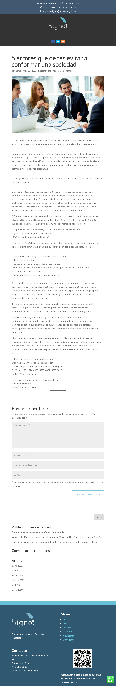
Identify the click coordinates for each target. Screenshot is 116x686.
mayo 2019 (17, 589)
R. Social (67, 631)
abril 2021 (17, 585)
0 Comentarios (65, 70)
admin (18, 70)
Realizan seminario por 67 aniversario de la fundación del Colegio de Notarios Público (54, 542)
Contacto (68, 639)
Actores (67, 627)
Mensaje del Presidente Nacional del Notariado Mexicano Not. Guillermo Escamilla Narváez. (57, 537)
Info (65, 623)
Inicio (66, 619)
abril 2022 (17, 570)
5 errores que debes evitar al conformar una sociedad (38, 532)
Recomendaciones (47, 70)
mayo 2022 (17, 565)
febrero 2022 (18, 580)
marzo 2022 (17, 575)
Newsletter (69, 635)
